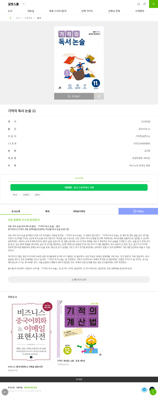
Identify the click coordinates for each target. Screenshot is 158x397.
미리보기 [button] (74, 96)
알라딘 (37, 194)
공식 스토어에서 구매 (79, 187)
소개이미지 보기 (79, 279)
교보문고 (26, 194)
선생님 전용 (114, 11)
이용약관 (19, 387)
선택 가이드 (87, 11)
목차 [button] (47, 211)
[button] (139, 4)
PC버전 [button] (79, 379)
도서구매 (79, 178)
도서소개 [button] (16, 211)
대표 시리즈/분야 (57, 11)
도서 (10, 11)
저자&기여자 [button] (79, 211)
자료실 (30, 11)
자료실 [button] (138, 211)
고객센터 (139, 11)
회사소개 (11, 387)
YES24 (15, 194)
